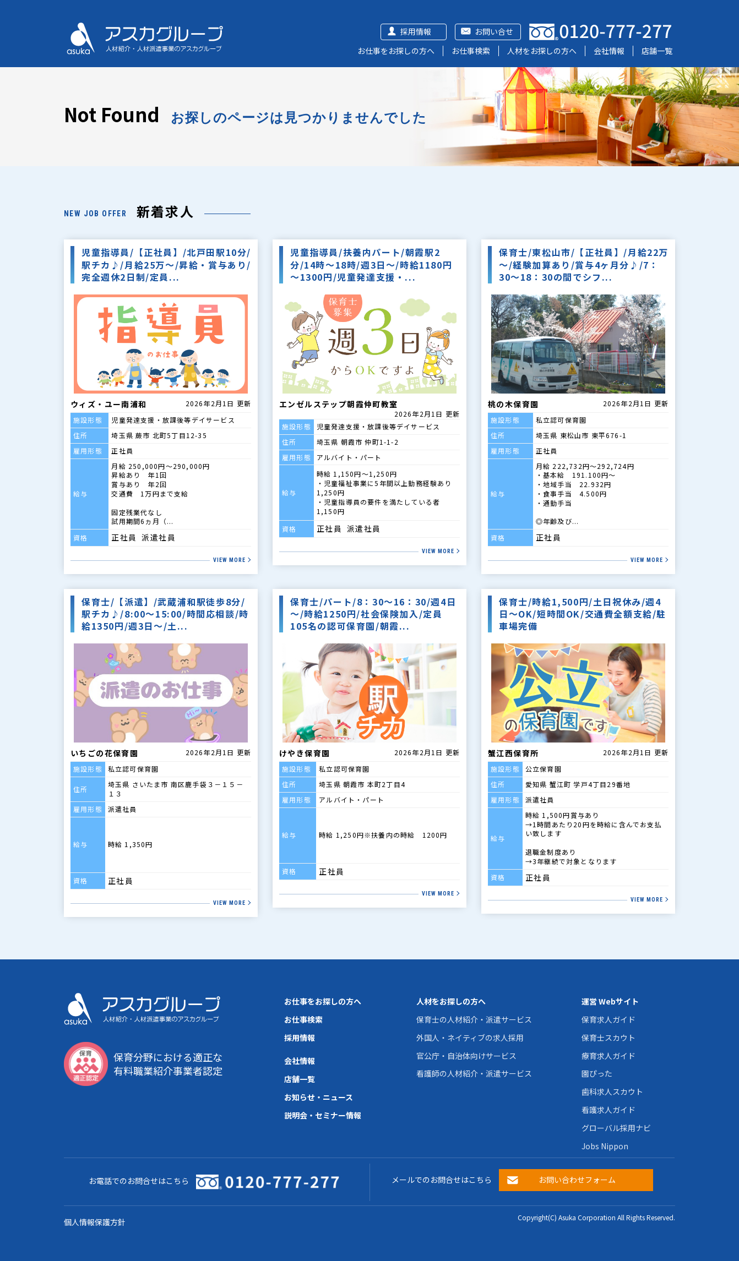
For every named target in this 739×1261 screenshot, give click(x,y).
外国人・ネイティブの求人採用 (470, 1037)
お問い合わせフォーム (577, 1179)
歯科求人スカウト (612, 1091)
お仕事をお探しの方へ (395, 50)
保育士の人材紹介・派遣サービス (474, 1019)
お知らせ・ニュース (318, 1096)
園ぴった (597, 1073)
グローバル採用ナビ (616, 1127)
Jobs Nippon (605, 1145)
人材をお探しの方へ (542, 50)
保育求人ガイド (608, 1019)
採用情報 (415, 31)
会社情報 (609, 50)
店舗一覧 (657, 50)
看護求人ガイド (608, 1109)
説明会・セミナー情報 (322, 1115)
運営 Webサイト (610, 1001)
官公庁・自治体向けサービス (466, 1055)
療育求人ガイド (608, 1055)
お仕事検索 (471, 50)
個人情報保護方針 (95, 1221)
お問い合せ (494, 31)
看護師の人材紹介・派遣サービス (474, 1073)
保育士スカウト (608, 1037)
